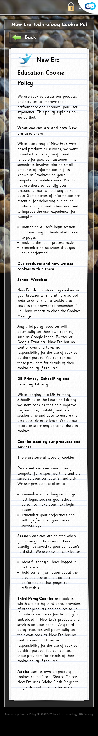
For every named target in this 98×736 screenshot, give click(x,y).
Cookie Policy (28, 714)
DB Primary (86, 714)
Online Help (12, 714)
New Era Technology (65, 714)
